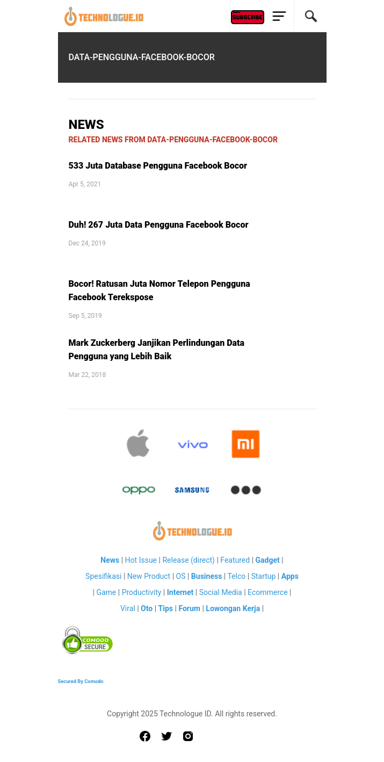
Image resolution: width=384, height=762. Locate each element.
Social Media (220, 592)
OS (181, 576)
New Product (148, 576)
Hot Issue (141, 560)
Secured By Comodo (81, 681)
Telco (236, 576)
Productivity (142, 592)
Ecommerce (267, 592)
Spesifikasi (103, 576)
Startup (263, 576)
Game (106, 592)
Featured (235, 560)
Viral (127, 608)
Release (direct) (188, 560)
